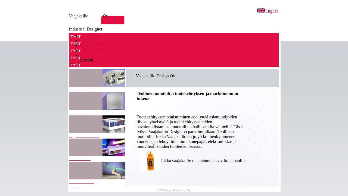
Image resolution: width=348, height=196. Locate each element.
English (268, 11)
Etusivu (86, 60)
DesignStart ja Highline (100, 40)
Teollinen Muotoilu (97, 50)
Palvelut (87, 55)
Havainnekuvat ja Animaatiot (105, 45)
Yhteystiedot (91, 35)
